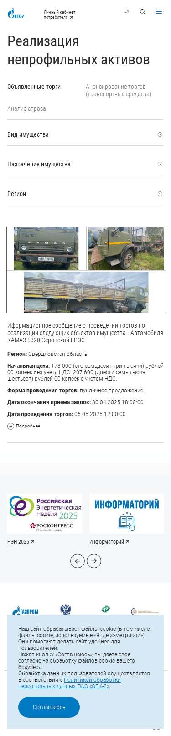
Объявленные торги (34, 86)
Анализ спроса (26, 108)
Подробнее (23, 426)
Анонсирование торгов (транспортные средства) (118, 90)
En (126, 11)
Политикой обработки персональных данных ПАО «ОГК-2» (69, 683)
